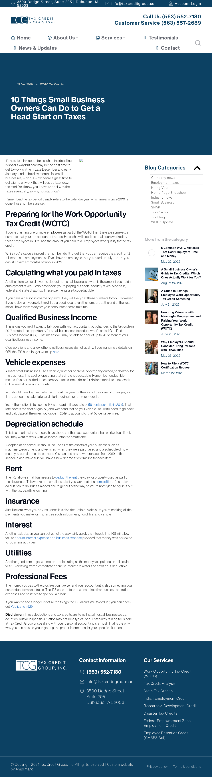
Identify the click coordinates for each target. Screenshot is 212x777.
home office (104, 482)
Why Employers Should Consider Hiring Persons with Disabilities (178, 346)
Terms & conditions (187, 766)
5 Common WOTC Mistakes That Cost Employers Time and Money (180, 252)
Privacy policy (157, 766)
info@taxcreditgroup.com (134, 4)
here (56, 352)
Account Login (188, 4)
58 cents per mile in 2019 (105, 405)
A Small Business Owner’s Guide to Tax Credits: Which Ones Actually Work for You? (181, 273)
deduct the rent (66, 477)
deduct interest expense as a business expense (48, 538)
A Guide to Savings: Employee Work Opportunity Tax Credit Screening (180, 295)
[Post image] (151, 253)
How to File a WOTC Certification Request (175, 365)
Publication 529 (22, 606)
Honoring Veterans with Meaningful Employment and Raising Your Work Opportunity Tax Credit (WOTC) (181, 320)
